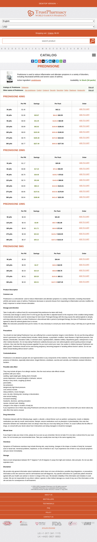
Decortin (53, 90)
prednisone (36, 80)
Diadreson (72, 90)
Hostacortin (81, 90)
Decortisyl (60, 90)
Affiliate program (48, 528)
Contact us (48, 517)
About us (48, 495)
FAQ (48, 508)
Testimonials (48, 504)
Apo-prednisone (30, 90)
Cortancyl (46, 90)
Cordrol (39, 90)
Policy (48, 512)
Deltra (66, 90)
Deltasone (25, 87)
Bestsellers (48, 499)
